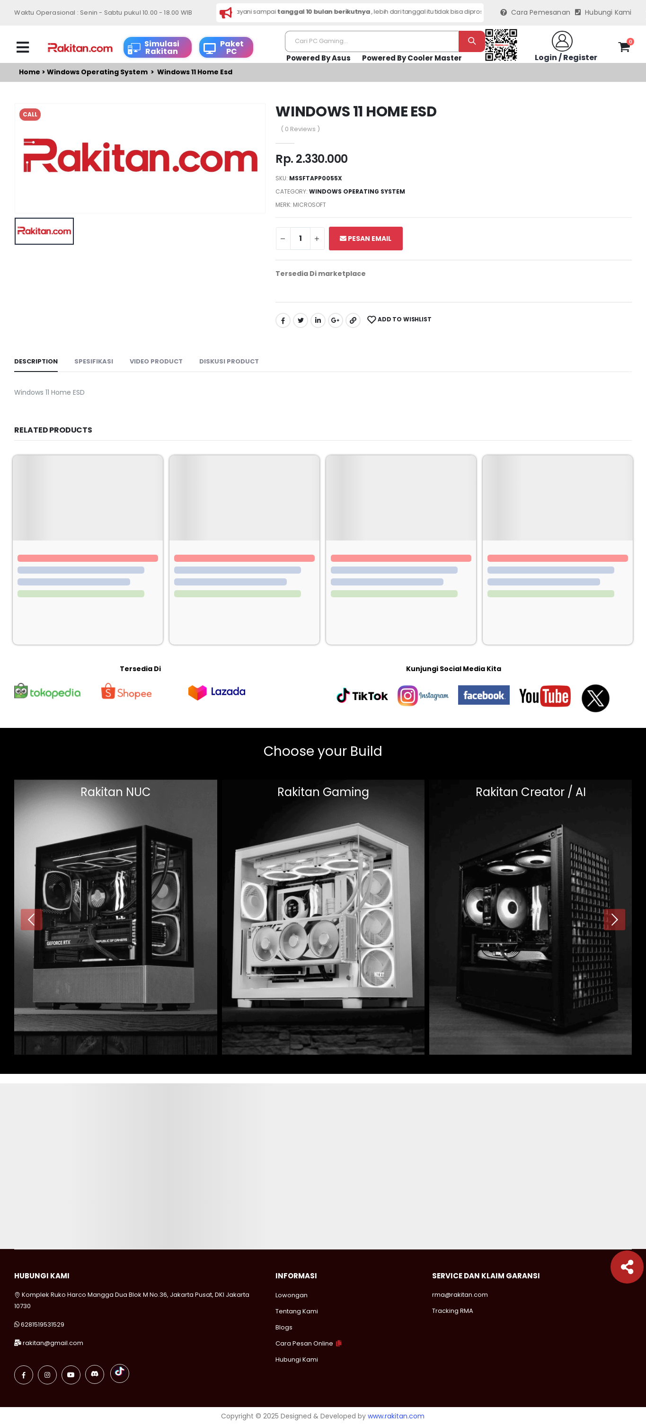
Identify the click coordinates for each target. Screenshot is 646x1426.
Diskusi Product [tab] (229, 361)
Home (29, 72)
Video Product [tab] (156, 361)
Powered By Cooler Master (412, 58)
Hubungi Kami (603, 12)
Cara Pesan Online (304, 1343)
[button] (624, 48)
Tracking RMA (452, 1310)
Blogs (283, 1327)
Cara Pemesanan (535, 12)
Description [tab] (36, 361)
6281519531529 (42, 1324)
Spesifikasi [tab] (93, 361)
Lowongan (291, 1295)
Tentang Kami (296, 1311)
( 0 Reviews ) (300, 129)
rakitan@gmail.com (53, 1342)
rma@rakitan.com (460, 1294)
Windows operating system (97, 72)
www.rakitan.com (396, 1416)
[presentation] (31, 919)
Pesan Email (365, 238)
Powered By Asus (318, 58)
